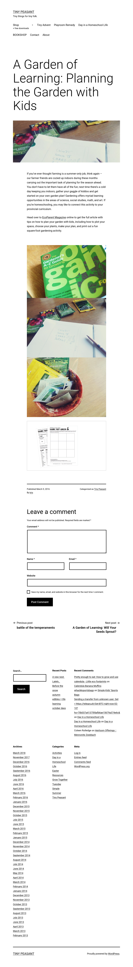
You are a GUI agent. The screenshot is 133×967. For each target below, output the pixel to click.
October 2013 (20, 904)
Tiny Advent (44, 25)
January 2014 (20, 891)
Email (72, 559)
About (46, 34)
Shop (21, 26)
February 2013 (20, 935)
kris (31, 492)
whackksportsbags (84, 690)
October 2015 (20, 815)
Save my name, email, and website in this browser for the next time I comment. (67, 592)
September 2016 (21, 770)
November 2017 (21, 757)
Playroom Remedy (64, 25)
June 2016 (18, 784)
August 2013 (19, 913)
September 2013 (21, 908)
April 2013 (18, 926)
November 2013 (21, 899)
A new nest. (58, 677)
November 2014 (21, 846)
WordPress (113, 953)
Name (31, 559)
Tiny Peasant (23, 12)
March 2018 (19, 753)
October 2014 (20, 850)
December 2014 (21, 842)
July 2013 (18, 917)
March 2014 (19, 882)
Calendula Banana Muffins (87, 686)
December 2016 (21, 762)
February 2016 (20, 797)
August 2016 (19, 775)
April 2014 (18, 877)
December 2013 (21, 895)
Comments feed (82, 762)
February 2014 (20, 886)
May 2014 (18, 873)
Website (31, 575)
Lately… (56, 681)
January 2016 (20, 802)
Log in (77, 753)
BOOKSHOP (20, 34)
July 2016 (18, 779)
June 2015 (18, 824)
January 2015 (20, 837)
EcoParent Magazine (54, 217)
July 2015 (18, 819)
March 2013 (19, 931)
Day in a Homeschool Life (93, 25)
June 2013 (18, 922)
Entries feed (80, 757)
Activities (57, 753)
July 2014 (18, 864)
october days (59, 708)
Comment (33, 526)
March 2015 (19, 828)
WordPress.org (82, 766)
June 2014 (18, 868)
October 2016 (20, 766)
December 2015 (21, 806)
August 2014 (19, 859)
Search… (17, 670)
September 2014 (21, 855)
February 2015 (20, 833)
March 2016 (19, 793)
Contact (34, 34)
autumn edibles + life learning (58, 699)
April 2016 (18, 788)
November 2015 (21, 810)
